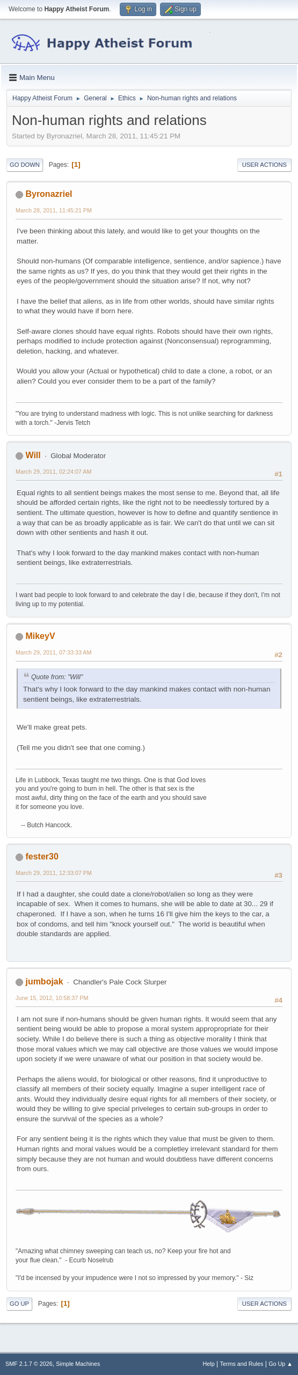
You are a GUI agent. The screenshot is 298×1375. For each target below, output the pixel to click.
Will (32, 455)
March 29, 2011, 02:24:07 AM (53, 471)
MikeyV (40, 636)
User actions (264, 164)
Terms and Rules (242, 1364)
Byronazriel (48, 193)
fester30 (41, 856)
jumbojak (44, 981)
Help (209, 1364)
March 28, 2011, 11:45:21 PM (54, 210)
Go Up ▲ (280, 1364)
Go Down (25, 164)
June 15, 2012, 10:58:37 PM (52, 998)
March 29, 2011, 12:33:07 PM (54, 873)
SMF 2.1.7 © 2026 (29, 1364)
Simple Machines (78, 1364)
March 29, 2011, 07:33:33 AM (53, 652)
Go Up (19, 1303)
